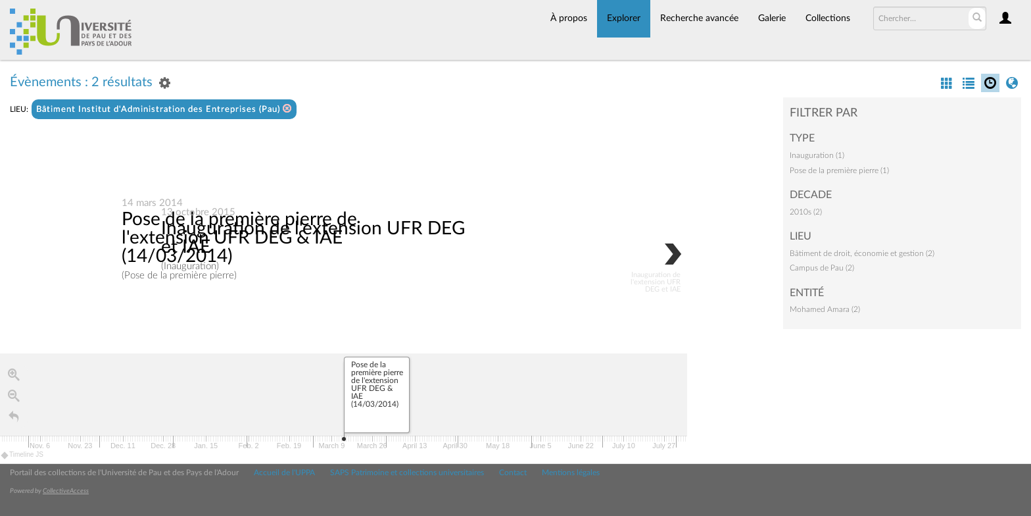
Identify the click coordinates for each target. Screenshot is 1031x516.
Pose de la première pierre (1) (839, 170)
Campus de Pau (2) (822, 268)
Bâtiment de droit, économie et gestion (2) (862, 253)
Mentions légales (571, 473)
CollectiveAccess (66, 491)
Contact (513, 473)
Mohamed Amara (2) (825, 309)
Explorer (623, 18)
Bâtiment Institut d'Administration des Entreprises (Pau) (164, 109)
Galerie (772, 18)
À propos (568, 18)
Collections (827, 18)
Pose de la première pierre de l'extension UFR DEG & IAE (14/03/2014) (239, 237)
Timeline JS (22, 455)
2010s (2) (806, 212)
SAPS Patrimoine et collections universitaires (407, 473)
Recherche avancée (699, 18)
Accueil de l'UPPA (284, 473)
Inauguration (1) (817, 155)
